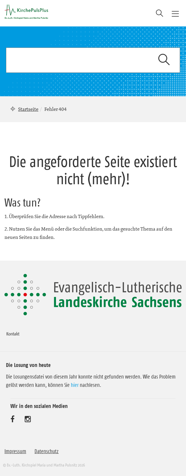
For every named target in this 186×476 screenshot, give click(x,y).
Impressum (15, 451)
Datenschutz (47, 451)
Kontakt (12, 334)
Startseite (28, 109)
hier (75, 385)
